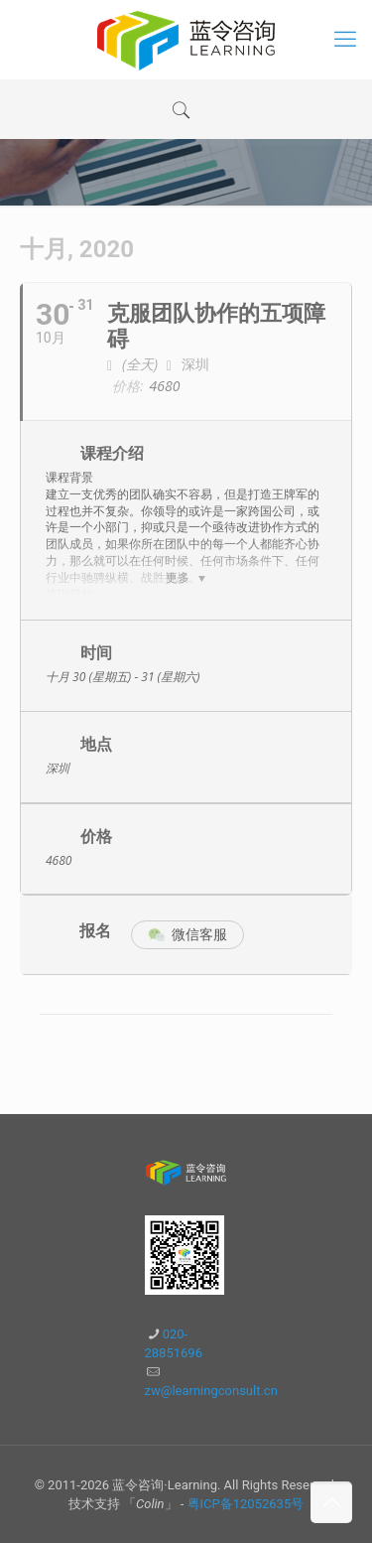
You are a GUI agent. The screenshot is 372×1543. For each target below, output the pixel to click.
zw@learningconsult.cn (211, 1390)
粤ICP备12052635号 (246, 1503)
